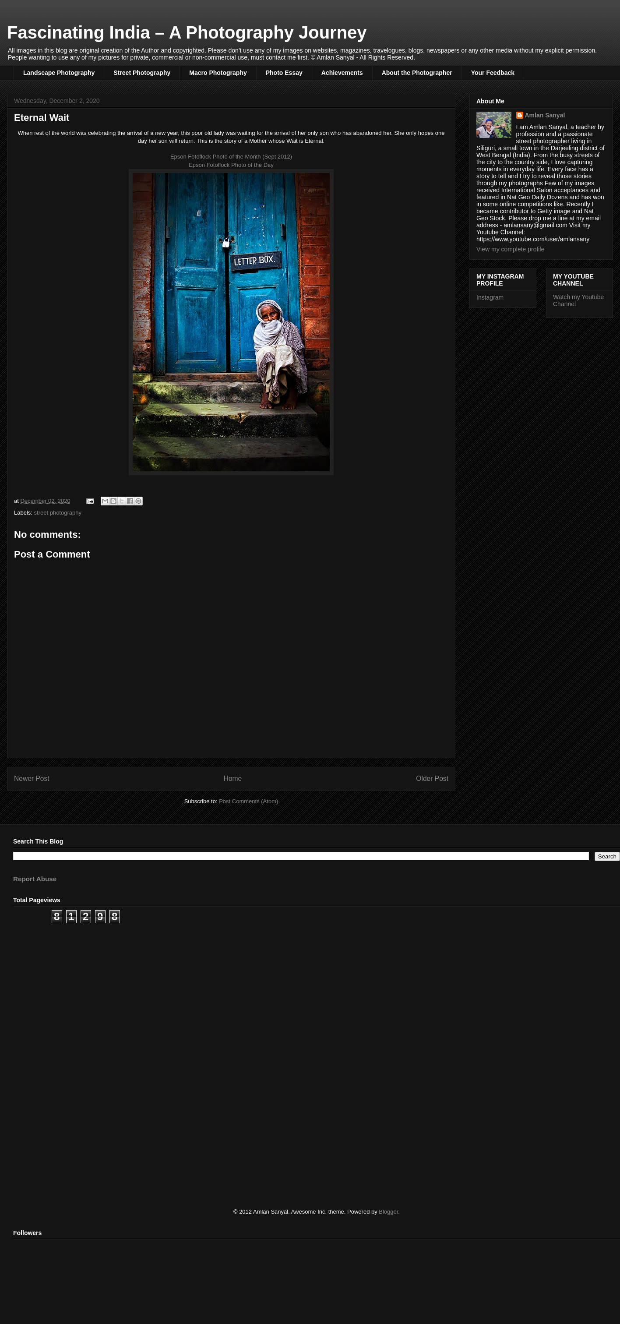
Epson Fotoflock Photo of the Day (231, 165)
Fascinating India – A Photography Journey (187, 32)
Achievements (342, 72)
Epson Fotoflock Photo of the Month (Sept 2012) (231, 156)
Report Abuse (34, 879)
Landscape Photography (59, 72)
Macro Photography (218, 72)
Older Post (432, 778)
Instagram (490, 297)
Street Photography (141, 72)
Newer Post (31, 778)
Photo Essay (284, 72)
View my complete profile (510, 249)
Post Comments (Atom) (248, 801)
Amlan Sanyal (545, 115)
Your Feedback (492, 72)
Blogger (388, 1211)
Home (233, 778)
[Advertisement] (276, 997)
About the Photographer (417, 72)
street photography (57, 512)
